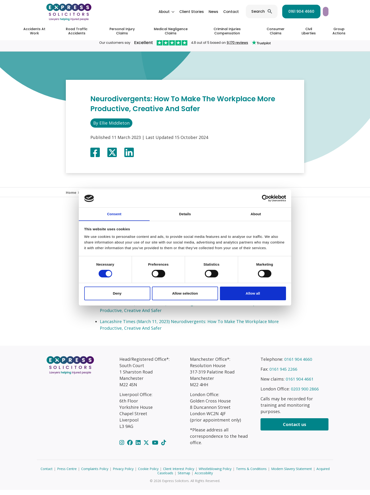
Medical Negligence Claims (171, 31)
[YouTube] (156, 447)
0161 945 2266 (283, 374)
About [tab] (256, 214)
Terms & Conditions (251, 474)
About (124, 11)
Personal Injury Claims (122, 31)
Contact (191, 11)
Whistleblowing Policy (215, 474)
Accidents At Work (34, 31)
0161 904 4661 (300, 384)
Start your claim (307, 11)
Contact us (294, 429)
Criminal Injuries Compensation (227, 31)
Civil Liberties (309, 31)
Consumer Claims (276, 31)
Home (71, 194)
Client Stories (152, 11)
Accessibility (204, 478)
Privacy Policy (123, 474)
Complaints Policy (94, 474)
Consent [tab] (114, 214)
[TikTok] (163, 447)
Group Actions (338, 31)
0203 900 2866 (305, 394)
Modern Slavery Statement (291, 474)
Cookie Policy (148, 474)
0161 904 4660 (262, 11)
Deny (117, 293)
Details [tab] (185, 214)
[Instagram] (122, 447)
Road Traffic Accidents (77, 31)
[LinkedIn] (139, 447)
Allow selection (185, 293)
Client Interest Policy (178, 474)
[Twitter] (146, 447)
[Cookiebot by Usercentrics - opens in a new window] (265, 198)
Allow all (253, 293)
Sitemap (184, 478)
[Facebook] (130, 447)
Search (218, 11)
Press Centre (67, 474)
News (174, 11)
